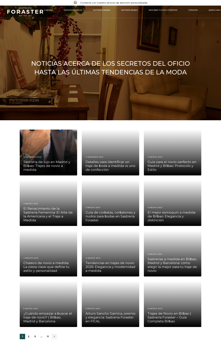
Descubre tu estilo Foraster (163, 10)
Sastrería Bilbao (129, 10)
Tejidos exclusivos (72, 10)
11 (48, 336)
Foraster (193, 10)
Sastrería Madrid (101, 10)
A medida (48, 10)
